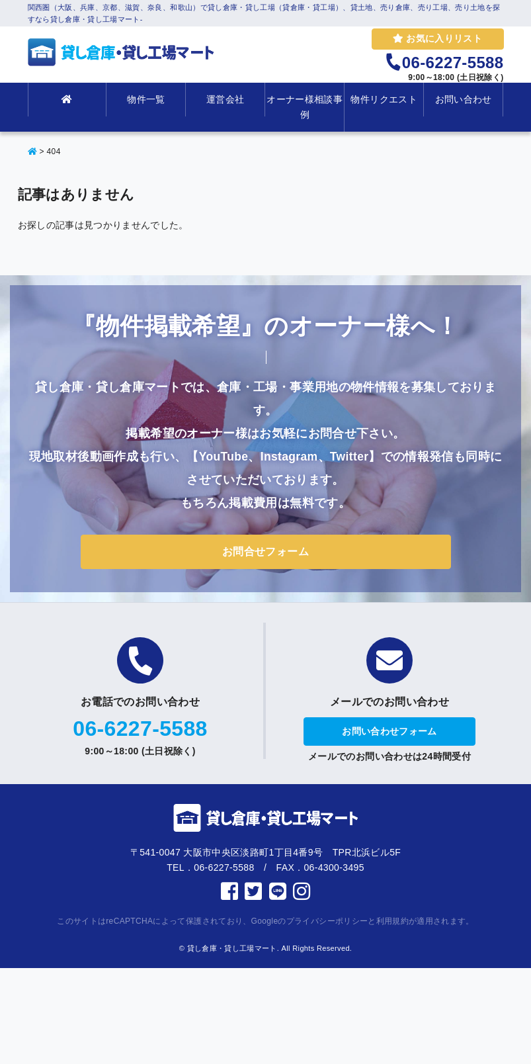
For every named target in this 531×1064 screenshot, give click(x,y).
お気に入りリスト (437, 38)
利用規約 (392, 921)
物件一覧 (146, 99)
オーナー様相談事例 (304, 107)
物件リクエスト (383, 99)
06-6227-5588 (140, 728)
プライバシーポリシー (327, 921)
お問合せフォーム (265, 551)
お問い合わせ (463, 99)
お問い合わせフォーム (389, 731)
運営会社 (225, 99)
